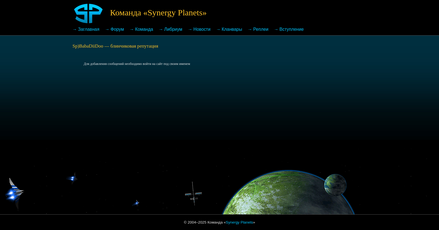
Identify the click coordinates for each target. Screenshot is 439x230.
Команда (144, 29)
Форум (117, 29)
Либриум (173, 29)
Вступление (291, 29)
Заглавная (88, 29)
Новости (202, 29)
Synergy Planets (239, 222)
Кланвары (232, 29)
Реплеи (260, 29)
